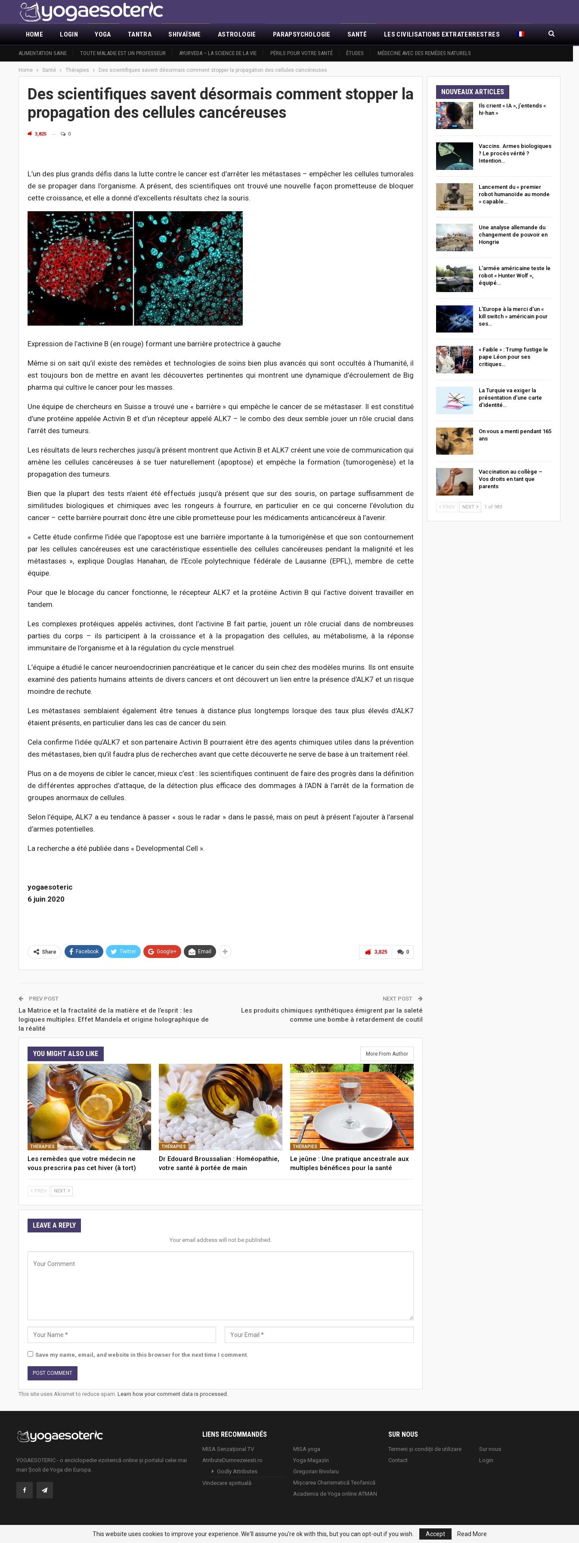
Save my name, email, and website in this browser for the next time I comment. (141, 1354)
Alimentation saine (43, 53)
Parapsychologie (302, 34)
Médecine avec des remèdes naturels (424, 53)
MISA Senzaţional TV (228, 1447)
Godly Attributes (237, 1470)
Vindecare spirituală (226, 1481)
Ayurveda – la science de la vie (218, 53)
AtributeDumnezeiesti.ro (232, 1459)
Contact (398, 1459)
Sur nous (490, 1447)
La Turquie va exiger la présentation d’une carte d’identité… (510, 397)
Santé (357, 34)
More (393, 34)
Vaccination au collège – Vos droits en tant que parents (510, 479)
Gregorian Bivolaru (316, 1470)
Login (69, 34)
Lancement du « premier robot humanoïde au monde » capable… (514, 194)
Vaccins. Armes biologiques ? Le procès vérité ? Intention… (515, 153)
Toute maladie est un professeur (123, 53)
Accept (435, 1534)
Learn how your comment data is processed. (173, 1393)
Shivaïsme (184, 34)
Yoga (103, 34)
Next (62, 1190)
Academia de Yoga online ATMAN (335, 1492)
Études (355, 53)
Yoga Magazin (311, 1459)
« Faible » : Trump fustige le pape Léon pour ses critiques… (513, 356)
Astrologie (237, 34)
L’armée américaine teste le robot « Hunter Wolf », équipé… (515, 275)
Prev (38, 1190)
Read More (472, 1534)
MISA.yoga (306, 1447)
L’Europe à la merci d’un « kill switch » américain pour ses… (513, 316)
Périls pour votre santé (301, 53)
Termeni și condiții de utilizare (424, 1447)
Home (34, 34)
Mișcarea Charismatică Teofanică (334, 1481)
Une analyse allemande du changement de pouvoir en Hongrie (513, 234)
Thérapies (42, 1145)
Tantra (140, 34)
